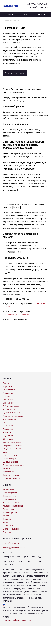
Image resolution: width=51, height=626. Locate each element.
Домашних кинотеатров (13, 465)
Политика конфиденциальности (17, 620)
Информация (8, 489)
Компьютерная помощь (13, 506)
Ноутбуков (7, 386)
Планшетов (8, 393)
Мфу (5, 452)
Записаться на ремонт (14, 73)
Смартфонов (8, 383)
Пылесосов (8, 426)
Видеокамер (8, 472)
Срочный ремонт (10, 493)
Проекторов (8, 429)
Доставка (7, 519)
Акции (5, 522)
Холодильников (9, 409)
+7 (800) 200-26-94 (37, 4)
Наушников (8, 436)
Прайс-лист (8, 525)
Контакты (41, 14)
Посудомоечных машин (13, 416)
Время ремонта (9, 496)
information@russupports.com (17, 315)
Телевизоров (8, 396)
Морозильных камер (12, 442)
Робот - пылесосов (11, 406)
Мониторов (8, 399)
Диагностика (8, 509)
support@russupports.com (14, 548)
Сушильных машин (11, 413)
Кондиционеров (10, 459)
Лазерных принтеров (12, 455)
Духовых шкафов (10, 462)
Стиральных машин (11, 390)
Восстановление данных (13, 503)
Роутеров (7, 432)
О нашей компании (11, 529)
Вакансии (7, 532)
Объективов (8, 439)
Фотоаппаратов (9, 419)
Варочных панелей (11, 475)
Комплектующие (10, 512)
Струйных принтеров (12, 449)
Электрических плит (12, 478)
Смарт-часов (8, 422)
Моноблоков (8, 403)
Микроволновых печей (13, 445)
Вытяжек (6, 468)
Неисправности (9, 499)
